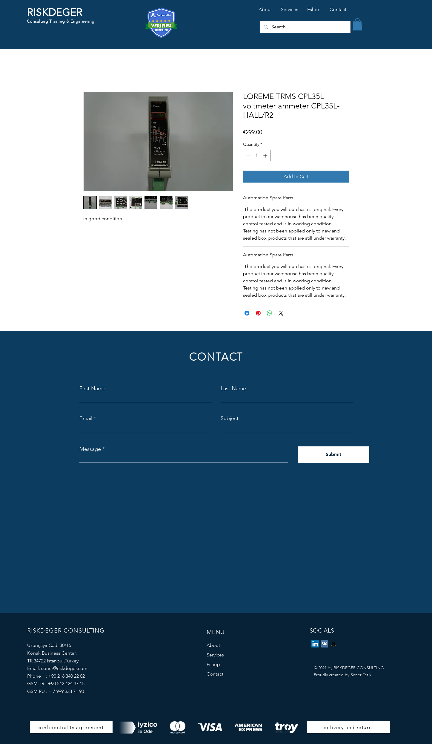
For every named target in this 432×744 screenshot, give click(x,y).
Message (90, 449)
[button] (357, 24)
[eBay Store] (333, 643)
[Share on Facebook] (246, 313)
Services (215, 655)
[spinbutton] (256, 155)
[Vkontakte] (324, 643)
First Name (92, 388)
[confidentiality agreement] (71, 727)
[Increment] (266, 155)
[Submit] (333, 454)
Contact (215, 674)
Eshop (213, 664)
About (213, 645)
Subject (230, 418)
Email (85, 418)
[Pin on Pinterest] (258, 313)
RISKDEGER (54, 12)
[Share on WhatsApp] (269, 313)
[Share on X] (281, 313)
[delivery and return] (348, 727)
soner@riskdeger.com (64, 668)
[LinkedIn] (315, 643)
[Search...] (304, 27)
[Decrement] (247, 155)
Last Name (233, 388)
